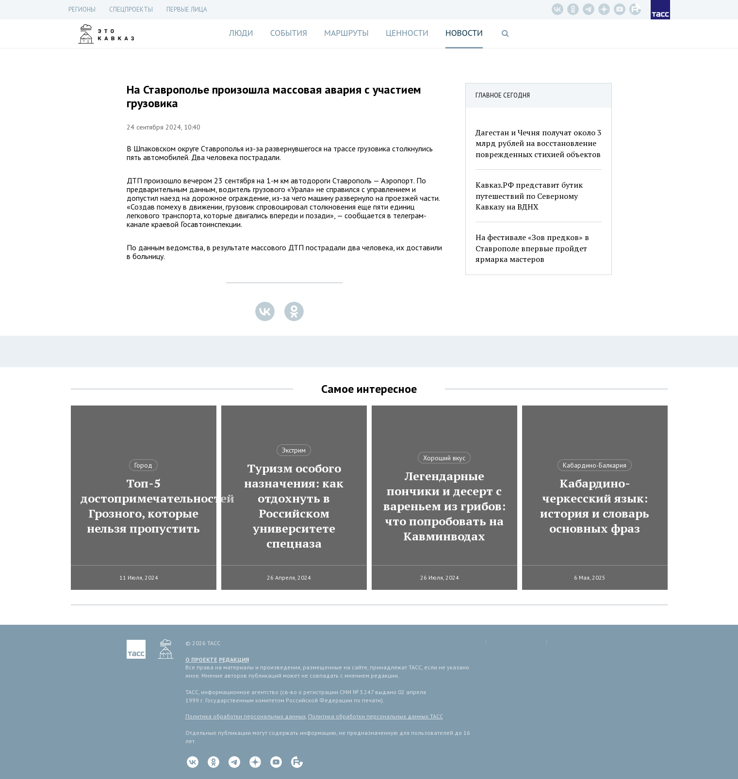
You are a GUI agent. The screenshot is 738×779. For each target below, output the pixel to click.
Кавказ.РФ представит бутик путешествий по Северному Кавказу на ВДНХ (529, 195)
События (288, 33)
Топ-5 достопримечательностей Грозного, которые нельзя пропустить (144, 506)
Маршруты (346, 33)
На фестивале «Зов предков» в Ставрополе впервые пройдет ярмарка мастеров (532, 248)
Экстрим (294, 450)
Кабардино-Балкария (594, 465)
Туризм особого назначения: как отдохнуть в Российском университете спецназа (294, 506)
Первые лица (186, 9)
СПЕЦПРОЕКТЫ (131, 9)
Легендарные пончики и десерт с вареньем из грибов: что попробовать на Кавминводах (444, 506)
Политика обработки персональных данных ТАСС (375, 716)
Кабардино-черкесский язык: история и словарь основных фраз (594, 506)
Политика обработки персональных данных (245, 716)
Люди (241, 33)
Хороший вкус (444, 458)
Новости (464, 33)
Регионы (82, 9)
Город (143, 465)
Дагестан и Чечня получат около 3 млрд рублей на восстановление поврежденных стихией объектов (539, 143)
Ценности (407, 33)
